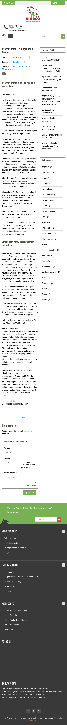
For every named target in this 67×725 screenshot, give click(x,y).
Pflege (46, 244)
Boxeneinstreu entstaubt (11, 689)
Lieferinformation (11, 543)
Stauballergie (49, 283)
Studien (46, 294)
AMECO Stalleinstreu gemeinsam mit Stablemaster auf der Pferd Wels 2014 (51, 100)
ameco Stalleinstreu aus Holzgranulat (15, 697)
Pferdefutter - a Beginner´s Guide (17, 50)
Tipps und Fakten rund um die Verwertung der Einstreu (52, 79)
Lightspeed (49, 718)
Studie (46, 288)
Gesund (47, 189)
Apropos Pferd (49, 173)
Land (55, 3)
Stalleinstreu (49, 266)
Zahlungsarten (10, 538)
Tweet (22, 418)
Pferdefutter (26, 66)
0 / (8, 3)
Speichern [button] (29, 493)
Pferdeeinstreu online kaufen (37, 692)
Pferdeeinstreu (44, 689)
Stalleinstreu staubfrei (20, 694)
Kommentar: (10, 472)
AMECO (47, 167)
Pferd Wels (48, 222)
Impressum (9, 572)
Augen (46, 178)
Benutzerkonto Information (15, 610)
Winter (46, 299)
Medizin (47, 206)
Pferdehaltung (7, 69)
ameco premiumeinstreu (39, 697)
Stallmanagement (51, 272)
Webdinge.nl (33, 720)
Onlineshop (48, 211)
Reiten (46, 261)
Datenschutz (9, 586)
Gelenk (46, 184)
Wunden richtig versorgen (48, 119)
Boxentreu (33, 689)
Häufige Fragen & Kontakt (15, 548)
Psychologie (48, 255)
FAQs (6, 552)
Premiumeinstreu (51, 250)
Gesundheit (16, 66)
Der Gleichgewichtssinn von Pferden (52, 136)
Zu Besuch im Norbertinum (48, 111)
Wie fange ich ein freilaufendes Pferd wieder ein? (50, 146)
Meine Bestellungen (12, 615)
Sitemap (7, 591)
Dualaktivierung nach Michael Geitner (51, 127)
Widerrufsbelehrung (12, 581)
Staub (46, 277)
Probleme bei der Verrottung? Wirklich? (51, 58)
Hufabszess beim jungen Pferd (49, 89)
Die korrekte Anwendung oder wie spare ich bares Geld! (51, 68)
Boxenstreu (25, 689)
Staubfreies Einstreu (36, 694)
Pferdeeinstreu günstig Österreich (14, 692)
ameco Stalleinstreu (15, 62)
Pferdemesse (49, 239)
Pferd (45, 217)
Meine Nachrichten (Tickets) (16, 620)
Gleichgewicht (49, 200)
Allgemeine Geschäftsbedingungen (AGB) (21, 576)
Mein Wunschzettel (12, 625)
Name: (7, 448)
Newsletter (9, 629)
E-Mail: (8, 458)
